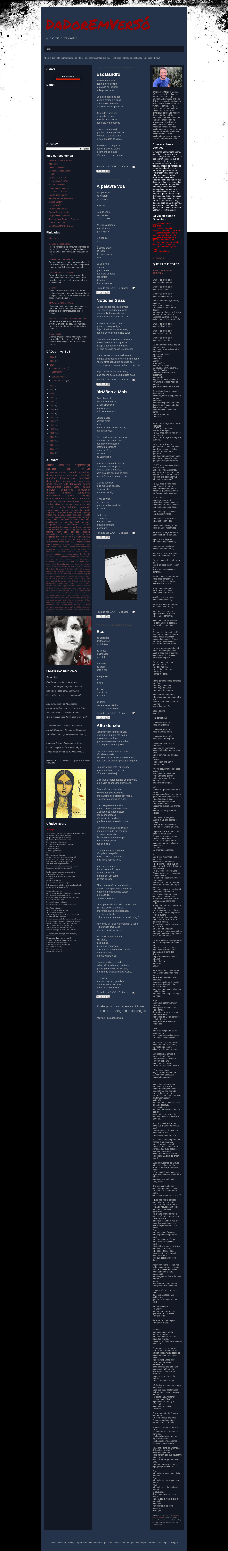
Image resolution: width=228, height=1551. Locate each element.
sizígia (72, 607)
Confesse (53, 288)
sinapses (65, 520)
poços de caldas (82, 552)
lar (85, 593)
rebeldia (50, 492)
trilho (72, 609)
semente (87, 605)
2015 (52, 417)
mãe (48, 597)
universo (51, 489)
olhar (56, 520)
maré (73, 595)
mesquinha (51, 515)
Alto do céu (108, 725)
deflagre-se (67, 489)
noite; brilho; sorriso (57, 597)
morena (66, 544)
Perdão (83, 554)
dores (66, 583)
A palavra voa (111, 186)
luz (73, 552)
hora (88, 588)
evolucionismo (54, 498)
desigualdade (51, 583)
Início (49, 49)
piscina (76, 600)
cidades (72, 557)
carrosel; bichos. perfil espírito (74, 576)
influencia (85, 498)
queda (71, 495)
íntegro (55, 539)
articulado (51, 478)
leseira (68, 537)
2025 (52, 361)
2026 (52, 357)
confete (60, 578)
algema (87, 569)
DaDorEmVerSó (98, 23)
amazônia (85, 520)
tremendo (85, 507)
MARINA (71, 567)
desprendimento (55, 475)
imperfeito (80, 590)
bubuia (74, 574)
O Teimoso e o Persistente (61, 259)
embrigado (73, 583)
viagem (76, 554)
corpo (48, 581)
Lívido (64, 567)
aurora (80, 571)
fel (89, 549)
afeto (82, 569)
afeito (77, 569)
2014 (52, 421)
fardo (48, 520)
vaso (72, 564)
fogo (48, 559)
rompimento (76, 510)
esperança (82, 465)
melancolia (84, 489)
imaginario (85, 522)
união (49, 484)
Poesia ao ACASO (68, 77)
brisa (69, 574)
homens (58, 484)
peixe (57, 600)
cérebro (58, 581)
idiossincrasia (53, 487)
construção (68, 578)
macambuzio (71, 524)
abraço (72, 569)
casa (78, 547)
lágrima (49, 532)
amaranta (49, 571)
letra (57, 595)
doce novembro (78, 549)
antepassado (62, 571)
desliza (80, 542)
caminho (64, 557)
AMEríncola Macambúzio (60, 160)
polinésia (87, 600)
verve (86, 469)
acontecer (51, 472)
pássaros (64, 602)
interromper (85, 529)
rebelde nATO (55, 205)
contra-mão (84, 492)
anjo (58, 557)
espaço (65, 585)
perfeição (75, 532)
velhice (80, 609)
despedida (67, 512)
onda (78, 537)
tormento (62, 609)
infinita (87, 590)
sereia (62, 564)
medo (78, 595)
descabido (84, 478)
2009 (52, 441)
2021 (52, 393)
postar (87, 544)
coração (61, 507)
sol (47, 547)
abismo (63, 472)
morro (71, 544)
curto (53, 581)
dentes (78, 581)
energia (80, 583)
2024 (52, 365)
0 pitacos (123, 166)
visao (77, 487)
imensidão (77, 512)
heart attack (81, 588)
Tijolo (66, 569)
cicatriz (54, 578)
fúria (61, 559)
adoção (55, 517)
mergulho (66, 562)
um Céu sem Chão (57, 222)
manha (87, 524)
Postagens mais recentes (115, 1006)
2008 (52, 445)
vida (66, 484)
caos (53, 576)
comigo (69, 517)
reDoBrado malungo (58, 209)
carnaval (59, 576)
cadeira (80, 574)
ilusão (77, 522)
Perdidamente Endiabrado (61, 198)
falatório (72, 507)
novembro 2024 (59, 368)
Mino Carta (50, 569)
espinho (72, 585)
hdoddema (152, 1542)
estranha (79, 585)
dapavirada (76, 484)
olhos (88, 562)
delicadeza (85, 547)
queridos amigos (53, 554)
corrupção (74, 529)
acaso (67, 487)
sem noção (77, 605)
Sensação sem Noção (59, 212)
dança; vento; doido (68, 581)
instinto (57, 593)
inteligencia (66, 552)
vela (76, 609)
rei (89, 602)
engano (87, 583)
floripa (58, 552)
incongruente (70, 481)
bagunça (87, 571)
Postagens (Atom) (115, 1018)
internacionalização (54, 544)
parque (78, 597)
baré (54, 574)
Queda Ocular (55, 202)
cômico (76, 517)
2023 (52, 386)
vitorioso (87, 609)
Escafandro (108, 74)
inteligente (64, 593)
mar (73, 537)
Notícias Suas (111, 300)
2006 (52, 453)
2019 (52, 401)
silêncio (86, 532)
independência (53, 524)
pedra (48, 600)
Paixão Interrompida (58, 195)
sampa (64, 605)
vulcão (51, 469)
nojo (67, 597)
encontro (72, 475)
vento (87, 510)
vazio (48, 517)
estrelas (87, 585)
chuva (48, 578)
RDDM (72, 539)
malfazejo (50, 562)
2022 (52, 389)
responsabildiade (54, 527)
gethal (64, 588)
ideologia (73, 590)
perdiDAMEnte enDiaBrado (61, 272)
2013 (52, 425)
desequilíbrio (53, 481)
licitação (83, 559)
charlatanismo (52, 542)
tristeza (53, 547)
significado (59, 607)
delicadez (70, 534)
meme (58, 562)
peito (53, 600)
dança (73, 542)
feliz (88, 534)
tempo (72, 527)
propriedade (56, 602)
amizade (66, 492)
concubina (64, 529)
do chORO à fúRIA (57, 178)
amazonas (50, 557)
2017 (52, 409)
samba (58, 605)
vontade (49, 612)
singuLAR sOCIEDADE (59, 216)
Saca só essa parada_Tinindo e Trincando (68, 319)
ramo (76, 602)
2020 (52, 397)
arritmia (73, 472)
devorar (60, 583)
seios (70, 605)
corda (83, 578)
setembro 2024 (59, 380)
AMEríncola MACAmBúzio (61, 303)
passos (84, 597)
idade (48, 590)
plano (81, 600)
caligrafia (86, 574)
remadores (50, 605)
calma (48, 576)
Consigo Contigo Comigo (60, 171)
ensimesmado (52, 510)
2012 (52, 429)
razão (64, 554)
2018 (52, 405)
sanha (49, 504)
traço (68, 609)
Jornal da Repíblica (53, 567)
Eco (101, 631)
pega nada (51, 564)
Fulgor (87, 564)
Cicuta (82, 564)
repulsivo (86, 537)
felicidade (49, 588)
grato (69, 588)
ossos (72, 597)
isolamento (72, 593)
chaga (88, 576)
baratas (49, 574)
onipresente (79, 544)
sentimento (50, 607)
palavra (86, 501)
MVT (81, 567)
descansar (50, 549)
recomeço (84, 481)
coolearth (76, 578)
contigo (86, 495)
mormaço (74, 562)
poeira (65, 510)
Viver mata (54, 238)
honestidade (68, 522)
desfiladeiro (86, 581)
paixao (86, 487)
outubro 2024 (58, 377)
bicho (58, 574)
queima (71, 602)
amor (50, 465)
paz (88, 597)
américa (55, 529)
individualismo (70, 498)
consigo (58, 512)
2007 (52, 449)
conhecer (51, 501)
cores (88, 578)
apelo (70, 571)
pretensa (77, 515)
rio (58, 564)
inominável (50, 593)
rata (80, 602)
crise (67, 542)
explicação (85, 517)
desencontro (65, 501)
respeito (86, 515)
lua (89, 559)
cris (77, 557)
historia (87, 542)
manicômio (62, 532)
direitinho (53, 174)
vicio (59, 547)
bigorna (64, 574)
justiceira (60, 537)
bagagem (86, 539)
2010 (52, 437)
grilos (66, 559)
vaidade (75, 520)
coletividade (51, 534)
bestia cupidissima (57, 167)
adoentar (86, 527)
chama (62, 517)
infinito (76, 501)
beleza (86, 484)
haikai (74, 588)
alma (48, 529)
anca (55, 571)
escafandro (57, 585)
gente (59, 588)
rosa (48, 539)
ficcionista (50, 552)
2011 (52, 433)
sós (67, 564)
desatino (64, 478)
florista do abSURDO (58, 181)
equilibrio (50, 522)
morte (82, 562)
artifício (75, 571)
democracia (85, 557)
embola (80, 534)
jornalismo (80, 593)
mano (69, 595)
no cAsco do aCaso (58, 191)
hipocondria (74, 559)
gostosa (58, 522)
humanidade (53, 495)
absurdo (64, 465)
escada (49, 585)
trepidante (69, 469)
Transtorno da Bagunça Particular (64, 219)
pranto (48, 602)
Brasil (78, 527)
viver (73, 478)
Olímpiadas (60, 569)
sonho (84, 607)
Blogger (174, 1542)
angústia (50, 512)
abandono (84, 472)
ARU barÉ (53, 164)
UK (89, 554)
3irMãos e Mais (112, 391)
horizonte (50, 537)
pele (60, 600)
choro (61, 542)
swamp (48, 609)
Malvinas (87, 567)
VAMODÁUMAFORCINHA (61, 226)
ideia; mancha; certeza (60, 590)
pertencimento (68, 600)
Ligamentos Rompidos (59, 188)
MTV (76, 567)
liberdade (85, 475)
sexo (70, 554)
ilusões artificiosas (57, 185)
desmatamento (63, 549)
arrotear (71, 547)
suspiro (66, 527)
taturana (55, 609)
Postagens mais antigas (128, 1011)
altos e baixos (63, 504)
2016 (52, 413)
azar (78, 539)
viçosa (64, 547)
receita (85, 602)
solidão (78, 607)
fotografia (55, 559)
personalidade (64, 515)
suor (88, 607)
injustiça (86, 512)
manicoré (63, 595)
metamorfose (85, 595)
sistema (66, 607)
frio (55, 588)
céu (61, 534)
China (77, 564)
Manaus (64, 539)
